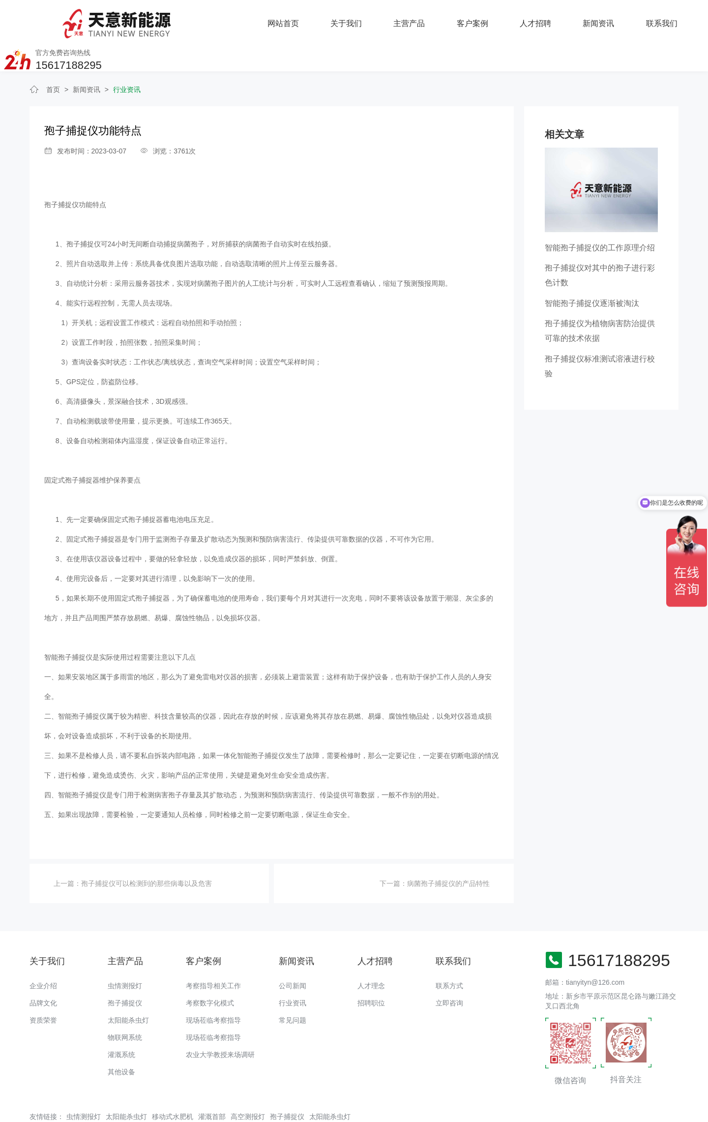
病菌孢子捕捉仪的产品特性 (448, 852)
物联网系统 (125, 1005)
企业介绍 (43, 954)
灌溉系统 (121, 1023)
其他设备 (121, 1040)
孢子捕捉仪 (125, 971)
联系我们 (543, 19)
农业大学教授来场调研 (220, 1023)
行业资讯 (127, 58)
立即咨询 (449, 971)
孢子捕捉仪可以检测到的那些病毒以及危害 (146, 852)
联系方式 (449, 954)
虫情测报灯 (125, 954)
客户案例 (354, 19)
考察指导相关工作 (213, 954)
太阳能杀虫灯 (128, 988)
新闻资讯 (480, 19)
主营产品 (291, 19)
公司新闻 (292, 954)
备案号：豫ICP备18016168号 (350, 1110)
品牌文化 (43, 971)
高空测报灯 (248, 1085)
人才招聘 (417, 19)
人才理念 (371, 954)
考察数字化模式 (210, 971)
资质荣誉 (43, 988)
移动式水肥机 (172, 1085)
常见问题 (292, 988)
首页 (53, 58)
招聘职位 (371, 971)
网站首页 (165, 19)
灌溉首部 (212, 1085)
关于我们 (228, 19)
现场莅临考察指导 (213, 988)
